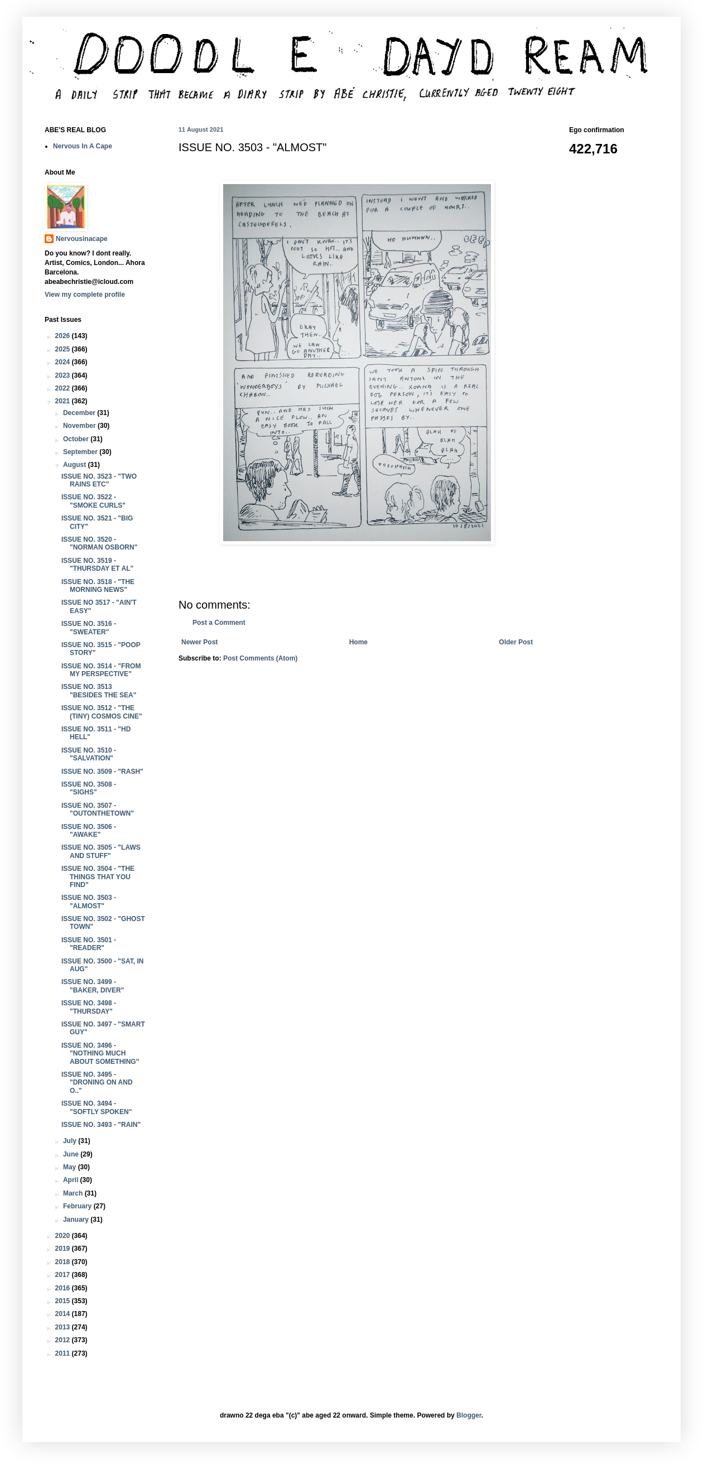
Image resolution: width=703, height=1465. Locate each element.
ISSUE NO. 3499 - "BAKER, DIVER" (92, 986)
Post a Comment (218, 623)
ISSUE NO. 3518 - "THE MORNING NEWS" (97, 586)
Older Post (516, 642)
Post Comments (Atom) (260, 658)
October (76, 439)
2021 (63, 401)
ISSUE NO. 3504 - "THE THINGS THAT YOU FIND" (97, 877)
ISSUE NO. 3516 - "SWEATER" (88, 627)
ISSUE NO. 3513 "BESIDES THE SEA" (98, 690)
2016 (63, 1288)
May (70, 1167)
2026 (63, 336)
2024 (63, 362)
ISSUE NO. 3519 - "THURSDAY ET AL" (97, 564)
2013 (63, 1327)
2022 (63, 388)
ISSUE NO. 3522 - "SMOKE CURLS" (93, 501)
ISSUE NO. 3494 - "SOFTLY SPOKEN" (96, 1107)
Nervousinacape (82, 239)
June (71, 1154)
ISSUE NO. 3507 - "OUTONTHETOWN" (97, 809)
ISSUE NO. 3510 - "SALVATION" (88, 754)
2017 (63, 1275)
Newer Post (199, 642)
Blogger (468, 1415)
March (74, 1193)
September (81, 452)
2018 (63, 1262)
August (75, 465)
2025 (63, 349)
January (76, 1219)
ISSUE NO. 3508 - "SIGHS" (88, 788)
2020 (63, 1236)
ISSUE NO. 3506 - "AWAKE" (88, 830)
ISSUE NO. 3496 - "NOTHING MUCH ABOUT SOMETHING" (100, 1054)
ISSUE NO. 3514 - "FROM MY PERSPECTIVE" (101, 670)
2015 (63, 1301)
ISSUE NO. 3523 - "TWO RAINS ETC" (99, 480)
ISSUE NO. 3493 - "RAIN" (101, 1125)
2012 (63, 1340)
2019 (63, 1248)
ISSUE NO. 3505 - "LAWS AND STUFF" (101, 851)
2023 (63, 375)
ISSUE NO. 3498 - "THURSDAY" (88, 1007)
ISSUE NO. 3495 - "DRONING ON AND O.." (97, 1083)
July (70, 1141)
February (78, 1206)
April (71, 1180)
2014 (63, 1314)
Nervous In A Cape (82, 146)
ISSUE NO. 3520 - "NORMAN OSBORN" (99, 543)
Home (358, 642)
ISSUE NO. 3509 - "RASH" (102, 771)
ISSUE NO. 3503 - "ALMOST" (88, 901)
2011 (63, 1353)
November (80, 426)
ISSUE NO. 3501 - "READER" (88, 944)
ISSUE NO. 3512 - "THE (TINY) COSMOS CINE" (101, 712)
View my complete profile (85, 294)
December (80, 413)
